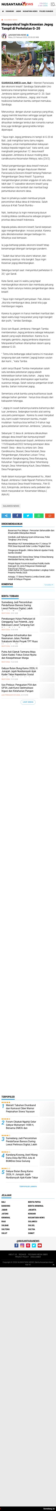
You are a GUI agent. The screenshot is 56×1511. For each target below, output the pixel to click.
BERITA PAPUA (34, 1202)
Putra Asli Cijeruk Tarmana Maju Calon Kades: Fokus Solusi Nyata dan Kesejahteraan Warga (18, 655)
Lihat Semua (28, 702)
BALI (3, 1202)
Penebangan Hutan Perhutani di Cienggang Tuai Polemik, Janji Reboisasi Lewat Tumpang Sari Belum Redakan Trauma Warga (18, 623)
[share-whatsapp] (39, 515)
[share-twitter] (28, 515)
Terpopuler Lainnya (28, 1187)
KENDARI (32, 1213)
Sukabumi (10, 11)
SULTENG (5, 1229)
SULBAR (5, 1225)
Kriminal (5, 1217)
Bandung (5, 1206)
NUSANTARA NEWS (30, 11)
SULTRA (31, 1229)
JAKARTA (32, 1210)
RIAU (3, 1221)
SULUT (4, 1233)
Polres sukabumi (46, 11)
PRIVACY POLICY (22, 1257)
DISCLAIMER (36, 1257)
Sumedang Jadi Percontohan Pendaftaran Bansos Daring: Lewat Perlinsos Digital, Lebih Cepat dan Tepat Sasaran (17, 607)
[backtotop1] (53, 1264)
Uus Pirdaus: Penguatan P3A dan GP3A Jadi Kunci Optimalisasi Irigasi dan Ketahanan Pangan (18, 688)
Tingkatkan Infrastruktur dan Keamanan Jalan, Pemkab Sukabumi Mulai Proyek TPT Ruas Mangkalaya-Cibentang (19, 640)
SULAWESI (32, 1221)
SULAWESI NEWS (10, 20)
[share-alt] (6, 515)
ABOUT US (13, 1254)
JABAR (18, 11)
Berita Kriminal (36, 1206)
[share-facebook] (17, 515)
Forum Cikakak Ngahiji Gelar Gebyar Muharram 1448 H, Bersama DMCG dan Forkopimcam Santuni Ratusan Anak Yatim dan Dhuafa (21, 1129)
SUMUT (31, 1233)
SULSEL (31, 1225)
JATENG (4, 1213)
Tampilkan (48, 585)
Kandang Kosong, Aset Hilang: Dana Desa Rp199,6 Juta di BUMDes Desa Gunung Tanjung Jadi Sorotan (22, 1159)
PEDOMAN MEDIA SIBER (38, 1254)
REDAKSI (22, 1254)
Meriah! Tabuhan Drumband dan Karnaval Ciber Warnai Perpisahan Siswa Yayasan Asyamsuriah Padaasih (21, 1110)
